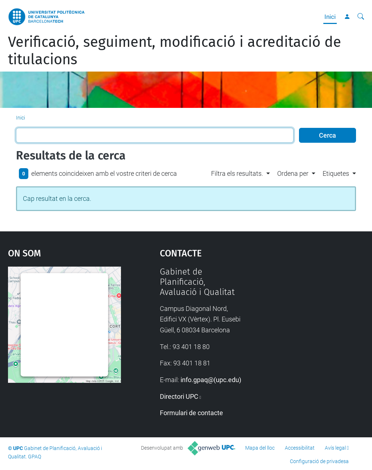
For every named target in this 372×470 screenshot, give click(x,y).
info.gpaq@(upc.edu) (211, 380)
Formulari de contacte (191, 413)
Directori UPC (179, 396)
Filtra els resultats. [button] (237, 173)
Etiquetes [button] (336, 173)
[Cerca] (360, 16)
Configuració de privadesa (319, 461)
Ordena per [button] (292, 173)
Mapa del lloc (260, 448)
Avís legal (335, 448)
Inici (330, 16)
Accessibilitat (300, 448)
